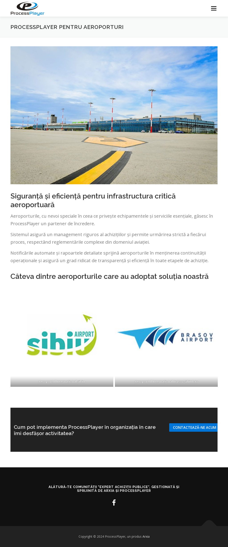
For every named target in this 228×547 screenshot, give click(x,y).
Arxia (146, 536)
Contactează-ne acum (194, 427)
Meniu (214, 8)
